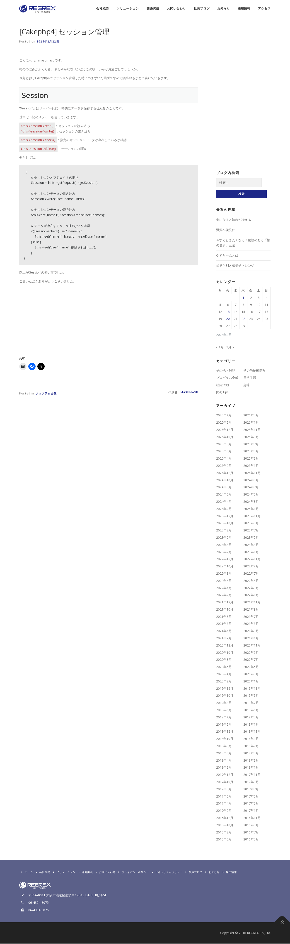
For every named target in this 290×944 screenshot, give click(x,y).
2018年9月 (251, 739)
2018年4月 (224, 761)
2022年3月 (251, 588)
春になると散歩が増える (233, 220)
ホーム (26, 872)
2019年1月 (251, 725)
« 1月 (220, 347)
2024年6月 (224, 495)
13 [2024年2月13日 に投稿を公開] (228, 312)
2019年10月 (224, 696)
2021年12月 (224, 602)
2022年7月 (251, 574)
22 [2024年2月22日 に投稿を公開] (243, 319)
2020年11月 (252, 646)
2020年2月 (224, 682)
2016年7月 (251, 833)
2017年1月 (251, 811)
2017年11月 (252, 775)
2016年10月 (224, 825)
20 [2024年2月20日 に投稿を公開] (228, 319)
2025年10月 (224, 437)
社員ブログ (202, 8)
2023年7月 (251, 531)
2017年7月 (251, 789)
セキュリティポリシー (166, 872)
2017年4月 (224, 804)
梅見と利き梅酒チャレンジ (235, 266)
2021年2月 (224, 638)
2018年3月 (251, 761)
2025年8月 (224, 444)
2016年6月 (224, 840)
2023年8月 (224, 531)
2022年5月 (251, 581)
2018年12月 (224, 732)
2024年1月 (251, 509)
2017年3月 (251, 804)
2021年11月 (252, 602)
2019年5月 (251, 710)
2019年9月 (251, 696)
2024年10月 (224, 480)
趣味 (246, 385)
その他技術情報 (254, 371)
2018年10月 (224, 739)
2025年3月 (251, 459)
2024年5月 (251, 495)
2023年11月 (252, 516)
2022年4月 (224, 588)
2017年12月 (224, 775)
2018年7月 (251, 746)
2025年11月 (252, 430)
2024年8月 (224, 487)
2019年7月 (251, 703)
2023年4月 (224, 545)
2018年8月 (224, 746)
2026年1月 (251, 423)
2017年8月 (224, 789)
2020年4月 (224, 674)
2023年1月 (251, 552)
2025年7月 (251, 444)
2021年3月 (251, 631)
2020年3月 (251, 674)
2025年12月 (224, 430)
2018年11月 (252, 732)
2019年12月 (224, 689)
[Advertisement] (57, 319)
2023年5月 (251, 538)
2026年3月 (251, 415)
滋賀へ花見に (225, 230)
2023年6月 (224, 538)
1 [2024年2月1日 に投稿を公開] (243, 298)
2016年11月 (252, 818)
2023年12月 (224, 516)
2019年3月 (251, 717)
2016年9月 (251, 825)
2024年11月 (252, 473)
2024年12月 (224, 473)
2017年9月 (251, 782)
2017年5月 (251, 797)
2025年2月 (224, 466)
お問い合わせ (176, 8)
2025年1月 (251, 466)
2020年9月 (251, 653)
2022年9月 (251, 566)
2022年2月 (224, 595)
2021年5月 (251, 624)
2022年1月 (251, 595)
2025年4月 (224, 459)
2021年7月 (251, 617)
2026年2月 (224, 423)
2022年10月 (224, 566)
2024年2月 (224, 509)
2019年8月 (224, 703)
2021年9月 (251, 610)
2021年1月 (251, 638)
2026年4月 (224, 415)
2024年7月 (251, 487)
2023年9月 (251, 523)
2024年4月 (224, 502)
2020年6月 (224, 667)
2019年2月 (224, 725)
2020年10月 (224, 653)
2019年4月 (224, 717)
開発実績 (153, 8)
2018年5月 (251, 753)
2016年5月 (251, 840)
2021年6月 (224, 624)
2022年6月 (224, 581)
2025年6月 (224, 451)
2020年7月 (251, 660)
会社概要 (102, 8)
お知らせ (223, 8)
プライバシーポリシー (132, 872)
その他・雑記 (225, 371)
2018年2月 (224, 768)
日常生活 (249, 378)
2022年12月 (224, 559)
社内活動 (222, 385)
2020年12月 (224, 646)
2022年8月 (224, 574)
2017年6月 (224, 797)
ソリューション (128, 8)
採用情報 (244, 8)
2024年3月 (251, 502)
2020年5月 (251, 667)
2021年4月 (224, 631)
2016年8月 (224, 833)
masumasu (189, 392)
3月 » (230, 347)
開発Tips (222, 392)
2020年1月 (251, 682)
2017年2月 (224, 811)
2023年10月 (224, 523)
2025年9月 (251, 437)
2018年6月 (224, 753)
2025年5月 (251, 451)
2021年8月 (224, 617)
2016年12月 (224, 818)
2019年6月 (224, 710)
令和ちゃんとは (227, 256)
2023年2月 (224, 552)
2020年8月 (224, 660)
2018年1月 (251, 768)
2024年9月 (251, 480)
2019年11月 (252, 689)
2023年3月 (251, 545)
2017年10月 (224, 782)
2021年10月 (224, 610)
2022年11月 (252, 559)
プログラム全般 (46, 393)
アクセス (264, 8)
